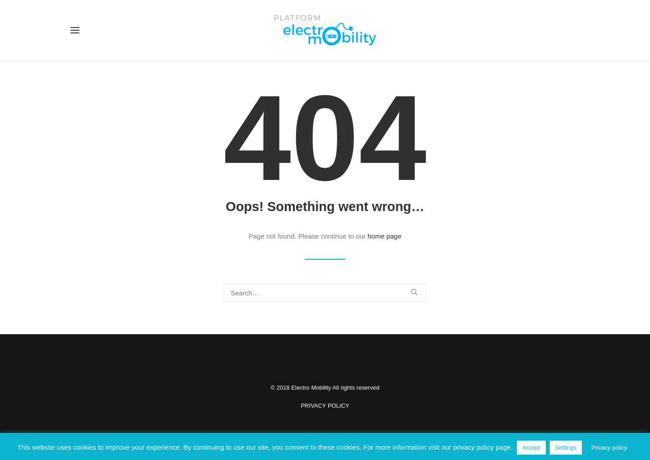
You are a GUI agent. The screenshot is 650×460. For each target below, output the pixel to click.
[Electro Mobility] (325, 30)
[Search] (325, 293)
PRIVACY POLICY (325, 405)
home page (384, 236)
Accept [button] (531, 447)
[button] (75, 30)
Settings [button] (565, 447)
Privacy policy (609, 447)
